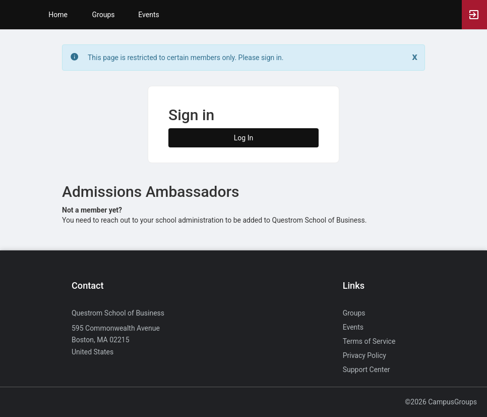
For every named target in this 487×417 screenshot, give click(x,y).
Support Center (366, 370)
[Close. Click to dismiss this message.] (414, 56)
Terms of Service (369, 341)
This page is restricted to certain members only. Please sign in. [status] (186, 58)
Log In (243, 138)
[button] (12, 15)
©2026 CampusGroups (441, 402)
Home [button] (58, 15)
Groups (103, 15)
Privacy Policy (364, 355)
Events (148, 15)
